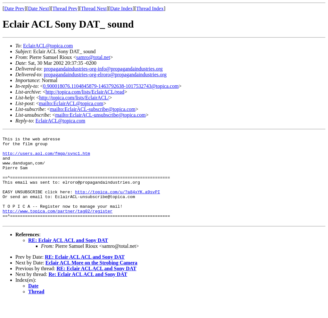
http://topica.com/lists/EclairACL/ (74, 97)
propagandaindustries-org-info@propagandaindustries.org (103, 68)
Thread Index (150, 8)
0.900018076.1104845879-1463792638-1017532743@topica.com (110, 86)
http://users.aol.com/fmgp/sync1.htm (46, 158)
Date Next (38, 8)
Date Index (121, 8)
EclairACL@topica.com (48, 45)
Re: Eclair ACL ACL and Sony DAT (88, 292)
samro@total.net (93, 57)
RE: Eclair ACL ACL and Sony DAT (68, 258)
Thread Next (94, 8)
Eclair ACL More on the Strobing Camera (91, 281)
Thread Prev (65, 8)
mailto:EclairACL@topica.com (71, 103)
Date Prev (14, 8)
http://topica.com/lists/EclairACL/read (84, 92)
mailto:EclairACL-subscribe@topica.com (92, 109)
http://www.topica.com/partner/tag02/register (57, 227)
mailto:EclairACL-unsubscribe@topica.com (100, 115)
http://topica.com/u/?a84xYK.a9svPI (117, 204)
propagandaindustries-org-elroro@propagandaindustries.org (105, 74)
